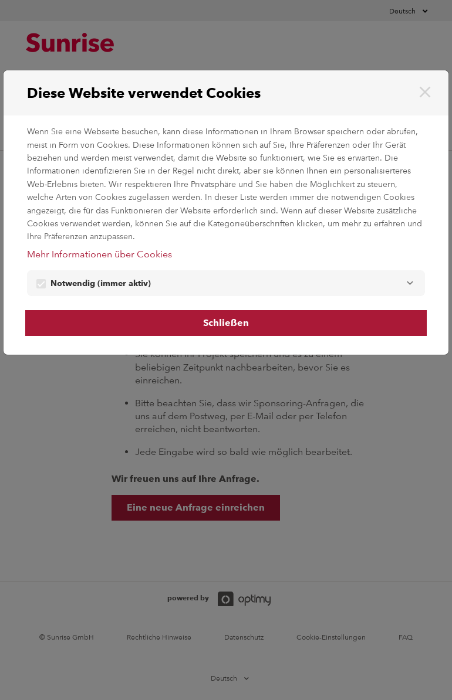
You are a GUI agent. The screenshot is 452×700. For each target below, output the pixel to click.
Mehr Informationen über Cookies (99, 254)
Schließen (226, 322)
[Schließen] (425, 92)
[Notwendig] (410, 283)
